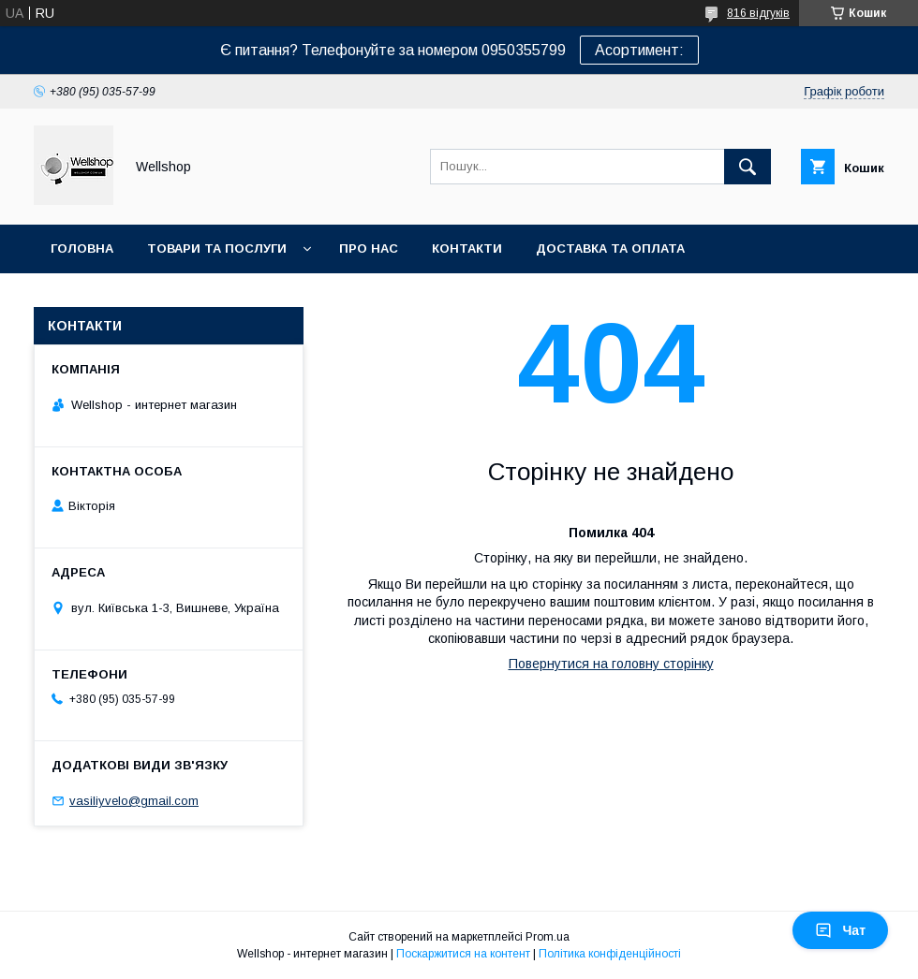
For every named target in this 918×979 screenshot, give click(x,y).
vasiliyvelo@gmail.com (134, 801)
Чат (840, 930)
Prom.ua (548, 936)
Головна (82, 248)
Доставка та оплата (610, 248)
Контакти (467, 248)
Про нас (368, 248)
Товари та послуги (217, 248)
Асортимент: (639, 50)
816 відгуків (758, 13)
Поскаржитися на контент (463, 953)
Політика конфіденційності (610, 953)
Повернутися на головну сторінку (611, 663)
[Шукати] (747, 166)
